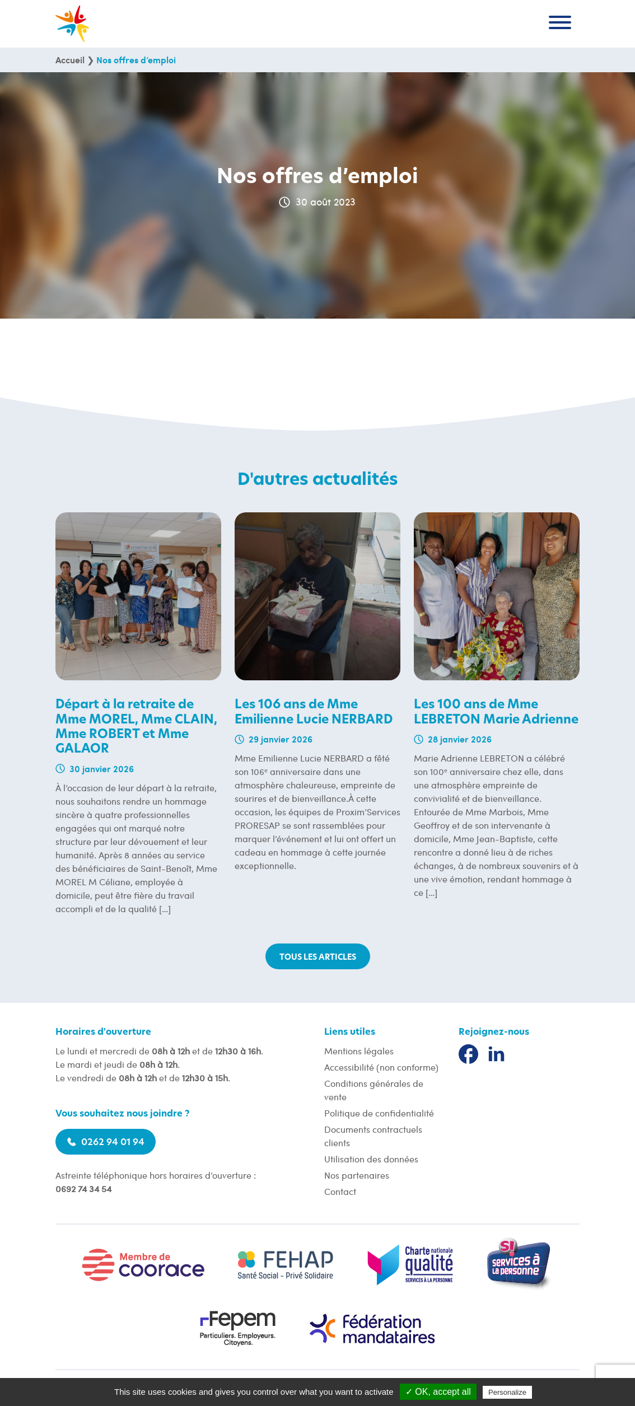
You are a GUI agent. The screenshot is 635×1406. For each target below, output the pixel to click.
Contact (340, 1191)
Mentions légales (359, 1050)
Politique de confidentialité (379, 1112)
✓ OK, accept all (438, 1391)
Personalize (507, 1392)
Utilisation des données (371, 1158)
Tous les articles (317, 957)
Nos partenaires (356, 1175)
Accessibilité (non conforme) (381, 1067)
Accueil (70, 59)
